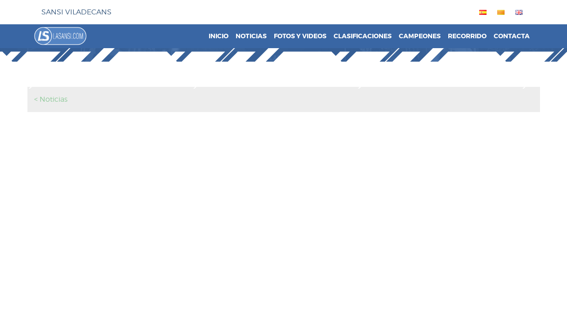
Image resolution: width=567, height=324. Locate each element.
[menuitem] (481, 12)
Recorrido (467, 36)
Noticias (251, 36)
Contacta (512, 36)
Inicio (218, 36)
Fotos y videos (300, 36)
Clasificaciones (363, 36)
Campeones (420, 36)
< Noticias (50, 99)
